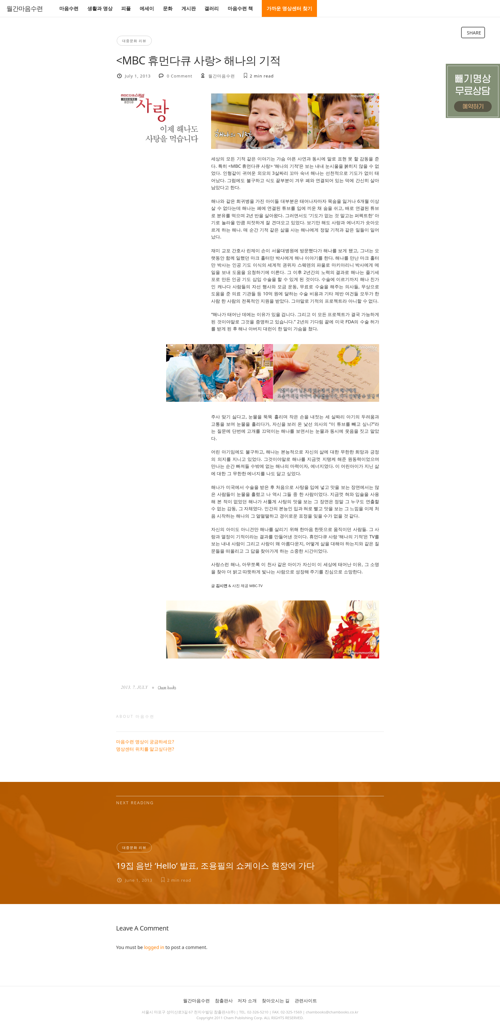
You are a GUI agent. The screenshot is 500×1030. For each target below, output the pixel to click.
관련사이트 (306, 1000)
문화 (168, 8)
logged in (154, 947)
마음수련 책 (240, 8)
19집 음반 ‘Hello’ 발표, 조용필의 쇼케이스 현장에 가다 (215, 865)
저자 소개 (247, 1000)
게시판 (188, 8)
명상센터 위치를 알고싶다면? (145, 749)
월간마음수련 (24, 8)
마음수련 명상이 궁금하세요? (145, 742)
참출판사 (224, 1000)
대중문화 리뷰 (134, 40)
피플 (126, 8)
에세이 (147, 8)
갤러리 (211, 8)
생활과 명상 (100, 8)
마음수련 (68, 8)
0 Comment (179, 76)
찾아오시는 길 (276, 1000)
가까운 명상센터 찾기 (289, 8)
